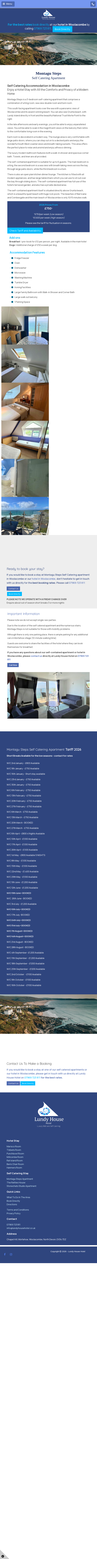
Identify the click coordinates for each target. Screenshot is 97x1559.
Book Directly (62, 29)
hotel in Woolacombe (43, 578)
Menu (7, 4)
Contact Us (13, 588)
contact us (36, 655)
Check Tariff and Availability (25, 230)
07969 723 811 (77, 582)
